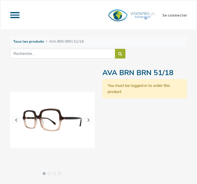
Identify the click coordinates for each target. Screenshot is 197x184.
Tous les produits (28, 41)
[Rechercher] (120, 54)
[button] (16, 120)
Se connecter (174, 15)
